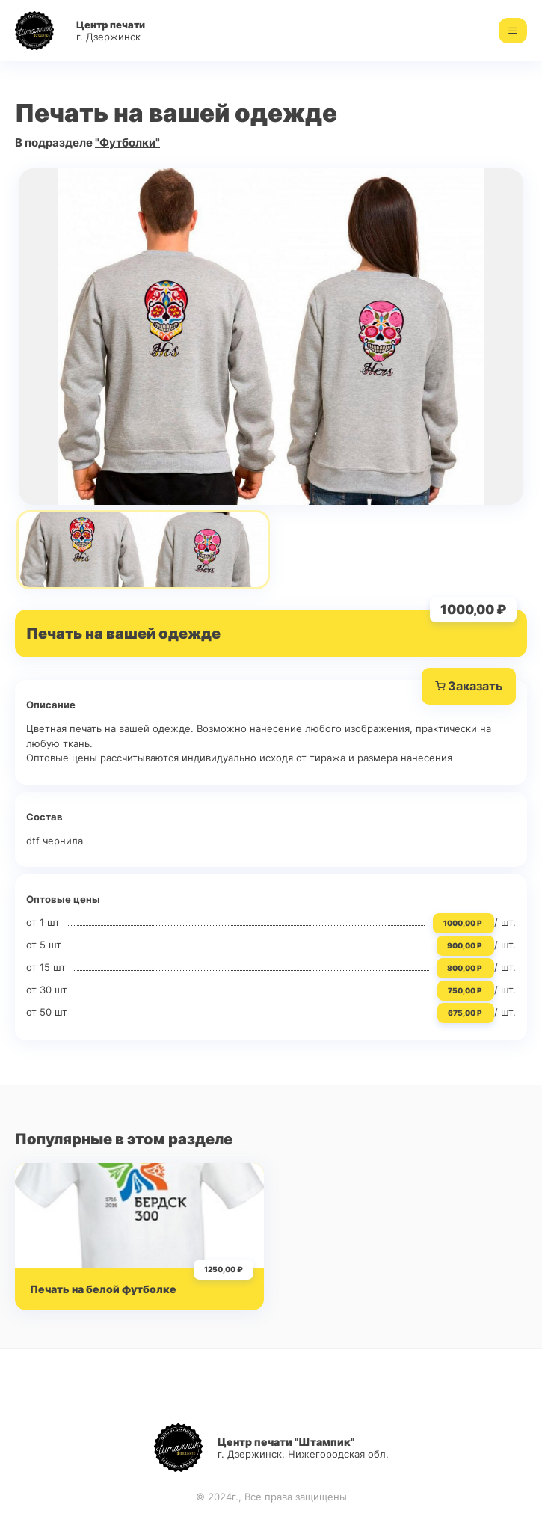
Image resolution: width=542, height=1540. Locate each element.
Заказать (468, 686)
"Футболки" (127, 142)
